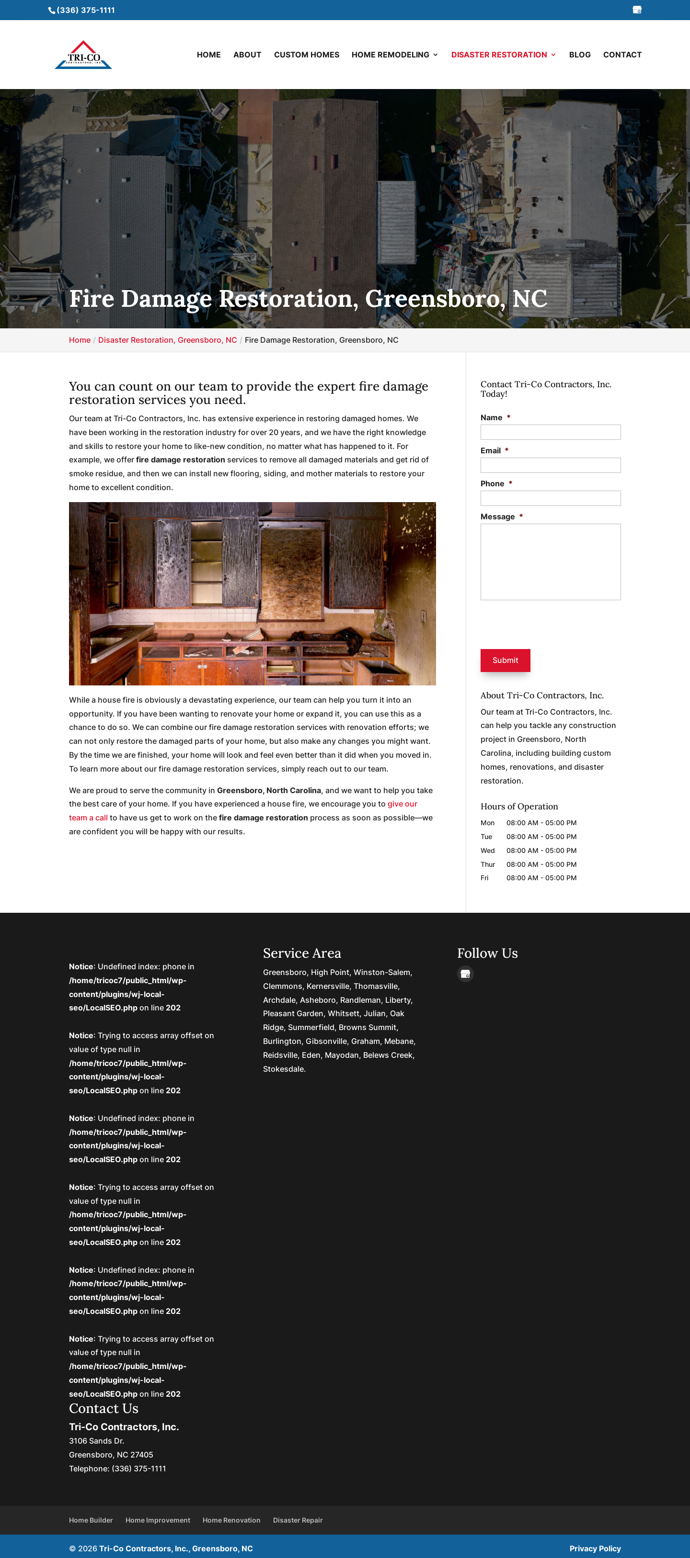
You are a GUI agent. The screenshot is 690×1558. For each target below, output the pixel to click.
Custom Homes (306, 55)
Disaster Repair (298, 1516)
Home (209, 55)
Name (496, 417)
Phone (497, 483)
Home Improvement (158, 1516)
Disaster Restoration (499, 55)
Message (502, 516)
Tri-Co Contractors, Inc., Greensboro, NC (176, 1543)
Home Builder (91, 1516)
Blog (580, 55)
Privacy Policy (595, 1543)
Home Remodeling (390, 55)
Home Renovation (232, 1516)
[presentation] (539, 623)
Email (495, 450)
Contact (622, 55)
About (247, 55)
